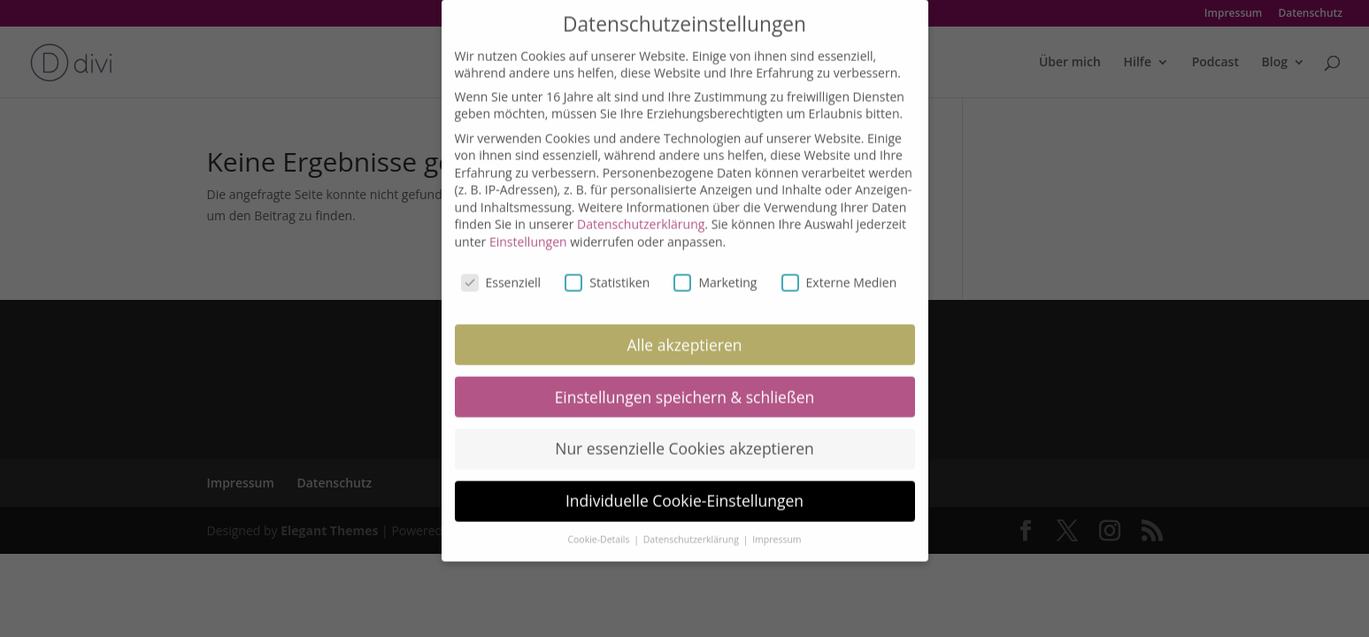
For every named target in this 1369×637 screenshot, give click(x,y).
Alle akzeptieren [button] (684, 331)
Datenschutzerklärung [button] (692, 526)
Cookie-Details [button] (599, 526)
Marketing (715, 268)
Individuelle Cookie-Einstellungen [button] (684, 487)
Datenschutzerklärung (640, 211)
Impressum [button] (776, 526)
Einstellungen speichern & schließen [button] (685, 383)
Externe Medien (839, 268)
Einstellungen (528, 228)
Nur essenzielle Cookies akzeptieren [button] (684, 435)
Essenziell (501, 268)
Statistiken (607, 268)
